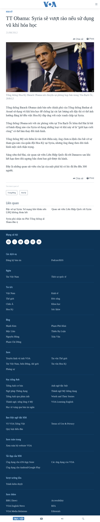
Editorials (55, 511)
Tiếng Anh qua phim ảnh (17, 396)
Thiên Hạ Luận (58, 331)
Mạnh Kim (11, 325)
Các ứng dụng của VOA (62, 462)
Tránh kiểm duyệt (14, 484)
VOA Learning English (62, 401)
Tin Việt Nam (12, 276)
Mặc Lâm (10, 331)
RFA (53, 505)
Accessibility (57, 500)
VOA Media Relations (16, 511)
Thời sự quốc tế (58, 276)
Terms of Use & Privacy (62, 423)
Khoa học (55, 304)
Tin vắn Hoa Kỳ (59, 363)
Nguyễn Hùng (12, 336)
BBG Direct (11, 500)
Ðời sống (55, 298)
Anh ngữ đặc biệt (59, 385)
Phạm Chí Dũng (13, 341)
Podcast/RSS (57, 260)
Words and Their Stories (62, 396)
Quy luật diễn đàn (14, 429)
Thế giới (10, 298)
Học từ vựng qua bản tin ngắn (20, 407)
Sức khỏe (55, 309)
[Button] (78, 39)
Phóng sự (10, 369)
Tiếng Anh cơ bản (14, 385)
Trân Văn (55, 336)
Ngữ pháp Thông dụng (16, 391)
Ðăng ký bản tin (13, 260)
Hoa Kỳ (9, 11)
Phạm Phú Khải (58, 325)
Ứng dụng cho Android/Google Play (23, 467)
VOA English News (15, 505)
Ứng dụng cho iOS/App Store (20, 462)
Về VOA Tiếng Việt (15, 423)
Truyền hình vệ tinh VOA (18, 358)
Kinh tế (54, 293)
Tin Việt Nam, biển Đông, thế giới (22, 363)
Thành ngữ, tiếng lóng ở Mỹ (19, 401)
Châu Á (9, 304)
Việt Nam (10, 293)
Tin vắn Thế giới (59, 358)
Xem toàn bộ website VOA (19, 445)
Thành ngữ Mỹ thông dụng (64, 391)
